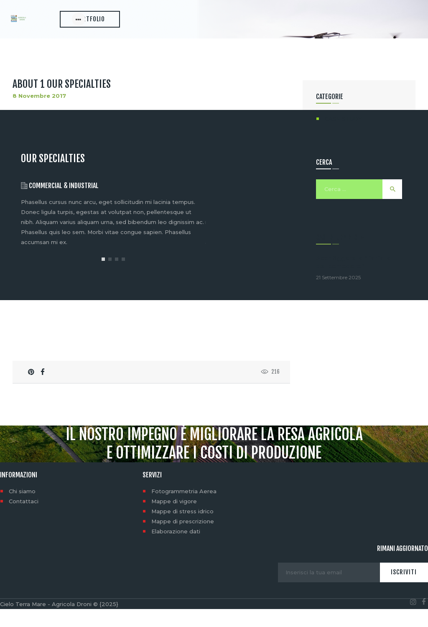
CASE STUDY (343, 137)
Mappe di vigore (174, 519)
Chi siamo (22, 509)
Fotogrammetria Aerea (184, 509)
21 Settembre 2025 (338, 296)
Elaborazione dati (175, 549)
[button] (103, 277)
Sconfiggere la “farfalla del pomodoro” (353, 280)
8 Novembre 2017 (39, 114)
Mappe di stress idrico (182, 529)
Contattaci (23, 519)
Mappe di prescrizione (182, 539)
